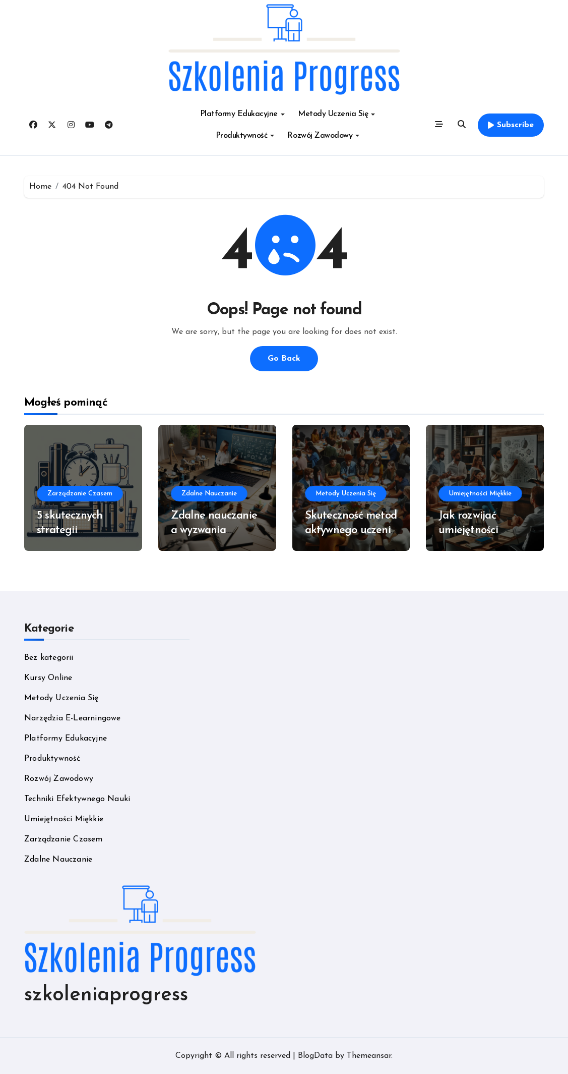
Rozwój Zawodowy (323, 136)
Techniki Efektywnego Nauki (77, 799)
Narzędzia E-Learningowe (72, 718)
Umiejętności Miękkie (480, 493)
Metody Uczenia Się (336, 114)
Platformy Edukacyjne (242, 114)
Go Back (284, 359)
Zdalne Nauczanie (209, 493)
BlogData (315, 1056)
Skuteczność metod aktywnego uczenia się (351, 530)
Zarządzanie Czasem (79, 493)
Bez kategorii (49, 658)
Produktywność (245, 136)
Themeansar (369, 1056)
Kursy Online (48, 678)
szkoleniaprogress (106, 995)
